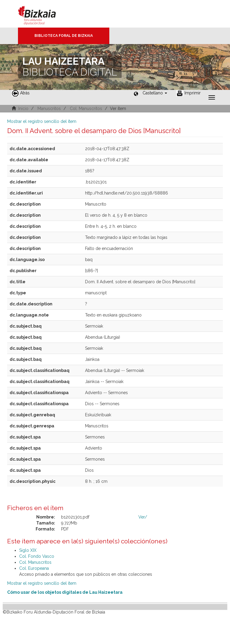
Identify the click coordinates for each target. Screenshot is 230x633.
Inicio (23, 108)
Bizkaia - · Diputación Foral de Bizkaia (43, 14)
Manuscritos (49, 108)
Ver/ (142, 517)
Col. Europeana (34, 568)
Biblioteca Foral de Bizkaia (63, 36)
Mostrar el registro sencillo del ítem (41, 121)
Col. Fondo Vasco (36, 556)
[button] (155, 93)
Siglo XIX (28, 550)
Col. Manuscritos (86, 108)
